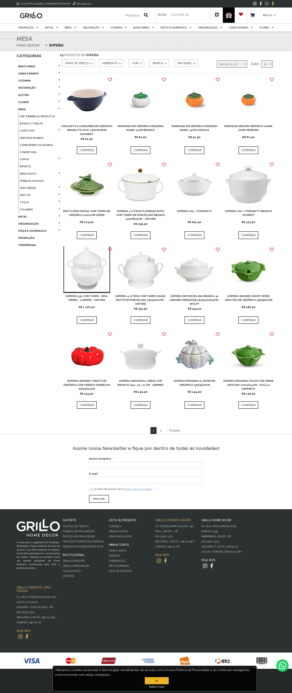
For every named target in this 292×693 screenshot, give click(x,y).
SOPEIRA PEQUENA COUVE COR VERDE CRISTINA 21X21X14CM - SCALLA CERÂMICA (248, 384)
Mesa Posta (28, 173)
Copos (24, 159)
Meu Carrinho (119, 565)
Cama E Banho (241, 27)
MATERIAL (187, 63)
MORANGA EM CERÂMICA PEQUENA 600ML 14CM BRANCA (141, 128)
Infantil (25, 166)
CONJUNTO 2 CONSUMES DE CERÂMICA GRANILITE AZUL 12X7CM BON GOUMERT (87, 130)
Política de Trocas (76, 526)
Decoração (93, 27)
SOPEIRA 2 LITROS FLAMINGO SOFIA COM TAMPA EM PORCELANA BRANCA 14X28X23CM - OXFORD (140, 215)
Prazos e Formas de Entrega (83, 541)
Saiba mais (156, 687)
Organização (210, 27)
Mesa (70, 27)
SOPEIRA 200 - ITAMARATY (194, 211)
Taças (24, 202)
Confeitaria (28, 152)
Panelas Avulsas (32, 180)
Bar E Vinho (143, 27)
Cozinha (119, 27)
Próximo (174, 430)
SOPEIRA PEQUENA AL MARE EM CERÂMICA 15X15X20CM (194, 382)
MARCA (160, 63)
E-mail (93, 473)
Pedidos (114, 555)
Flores (266, 27)
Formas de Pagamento (78, 531)
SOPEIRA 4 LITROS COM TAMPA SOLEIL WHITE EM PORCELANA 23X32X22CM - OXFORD (140, 300)
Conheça (115, 526)
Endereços (117, 560)
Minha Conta (118, 550)
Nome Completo (100, 458)
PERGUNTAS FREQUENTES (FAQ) (83, 546)
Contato (68, 576)
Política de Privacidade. (138, 489)
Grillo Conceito (74, 560)
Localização (72, 570)
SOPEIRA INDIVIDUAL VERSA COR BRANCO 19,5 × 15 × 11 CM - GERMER (140, 382)
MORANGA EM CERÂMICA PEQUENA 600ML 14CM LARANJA (195, 128)
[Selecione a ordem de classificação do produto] (232, 64)
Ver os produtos (37, 116)
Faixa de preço (79, 63)
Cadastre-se (180, 14)
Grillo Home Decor (76, 565)
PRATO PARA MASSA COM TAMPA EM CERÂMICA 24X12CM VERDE (86, 213)
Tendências (27, 245)
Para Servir (28, 187)
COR (137, 63)
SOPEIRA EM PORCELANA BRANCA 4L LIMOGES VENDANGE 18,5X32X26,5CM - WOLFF (194, 300)
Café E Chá (27, 130)
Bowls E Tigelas (31, 123)
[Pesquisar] (120, 15)
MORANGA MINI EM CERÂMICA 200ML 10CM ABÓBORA (248, 128)
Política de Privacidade (79, 536)
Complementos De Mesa (36, 145)
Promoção (28, 27)
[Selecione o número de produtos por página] (267, 64)
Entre (162, 14)
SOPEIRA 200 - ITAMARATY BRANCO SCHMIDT (248, 213)
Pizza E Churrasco (176, 27)
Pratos (25, 195)
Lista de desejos (120, 570)
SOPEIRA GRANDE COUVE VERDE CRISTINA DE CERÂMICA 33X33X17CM (248, 298)
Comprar (87, 150)
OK (156, 680)
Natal (51, 27)
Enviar (99, 499)
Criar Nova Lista (120, 536)
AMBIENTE (112, 63)
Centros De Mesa (32, 137)
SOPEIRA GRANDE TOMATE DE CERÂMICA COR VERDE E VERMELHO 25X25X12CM (86, 384)
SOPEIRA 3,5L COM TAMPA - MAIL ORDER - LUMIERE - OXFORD (86, 298)
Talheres (26, 209)
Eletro (23, 95)
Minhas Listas (118, 531)
